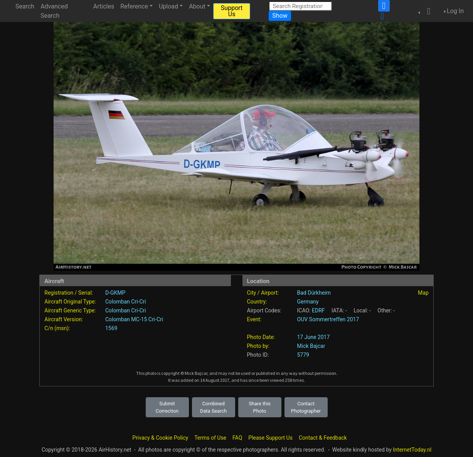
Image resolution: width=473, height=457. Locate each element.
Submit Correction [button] (167, 407)
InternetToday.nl (412, 450)
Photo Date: (261, 337)
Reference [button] (134, 6)
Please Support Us (270, 438)
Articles (103, 6)
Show (279, 15)
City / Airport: (263, 293)
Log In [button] (455, 11)
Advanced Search (54, 11)
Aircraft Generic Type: (70, 310)
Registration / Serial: (68, 293)
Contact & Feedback (323, 438)
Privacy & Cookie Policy (160, 438)
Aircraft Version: (63, 319)
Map (423, 293)
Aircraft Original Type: (70, 301)
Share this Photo (260, 407)
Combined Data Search (213, 407)
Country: (257, 301)
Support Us (231, 11)
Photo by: (258, 346)
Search (24, 6)
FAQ (237, 438)
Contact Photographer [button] (306, 407)
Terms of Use (210, 438)
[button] (426, 11)
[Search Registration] (300, 6)
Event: (254, 319)
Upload (168, 6)
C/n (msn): (57, 328)
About (197, 6)
